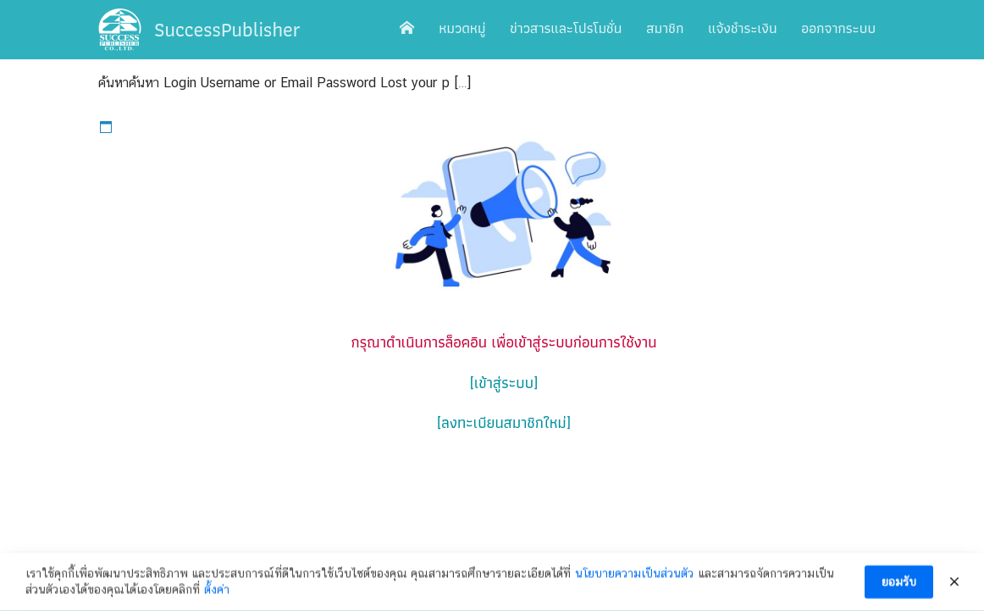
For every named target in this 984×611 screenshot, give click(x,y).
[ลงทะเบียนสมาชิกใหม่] (504, 422)
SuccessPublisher (227, 29)
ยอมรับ (899, 583)
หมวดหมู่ (462, 28)
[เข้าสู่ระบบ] (504, 382)
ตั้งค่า (216, 590)
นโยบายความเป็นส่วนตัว (634, 574)
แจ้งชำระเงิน (742, 28)
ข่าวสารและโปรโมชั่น (566, 28)
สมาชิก (664, 28)
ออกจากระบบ (838, 28)
